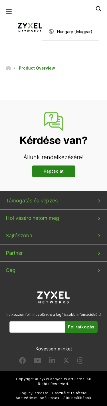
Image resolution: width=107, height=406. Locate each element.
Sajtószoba (19, 235)
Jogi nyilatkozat (33, 393)
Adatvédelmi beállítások (38, 398)
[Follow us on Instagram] (80, 362)
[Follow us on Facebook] (22, 362)
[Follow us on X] (66, 362)
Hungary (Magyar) (74, 31)
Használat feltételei (70, 393)
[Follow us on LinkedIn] (52, 362)
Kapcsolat (54, 171)
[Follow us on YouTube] (37, 362)
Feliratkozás (81, 327)
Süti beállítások (77, 398)
